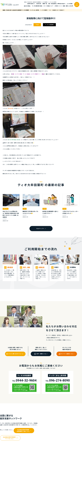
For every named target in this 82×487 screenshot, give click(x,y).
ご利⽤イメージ (58, 6)
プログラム (5, 208)
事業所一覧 (45, 3)
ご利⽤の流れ (38, 3)
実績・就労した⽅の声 (68, 6)
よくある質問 (69, 3)
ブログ (37, 24)
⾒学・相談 (26, 267)
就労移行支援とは (31, 3)
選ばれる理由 (27, 6)
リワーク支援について (48, 6)
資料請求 (10, 267)
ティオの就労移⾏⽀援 (37, 6)
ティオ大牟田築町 (49, 24)
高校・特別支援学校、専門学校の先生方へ (57, 3)
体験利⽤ (41, 267)
